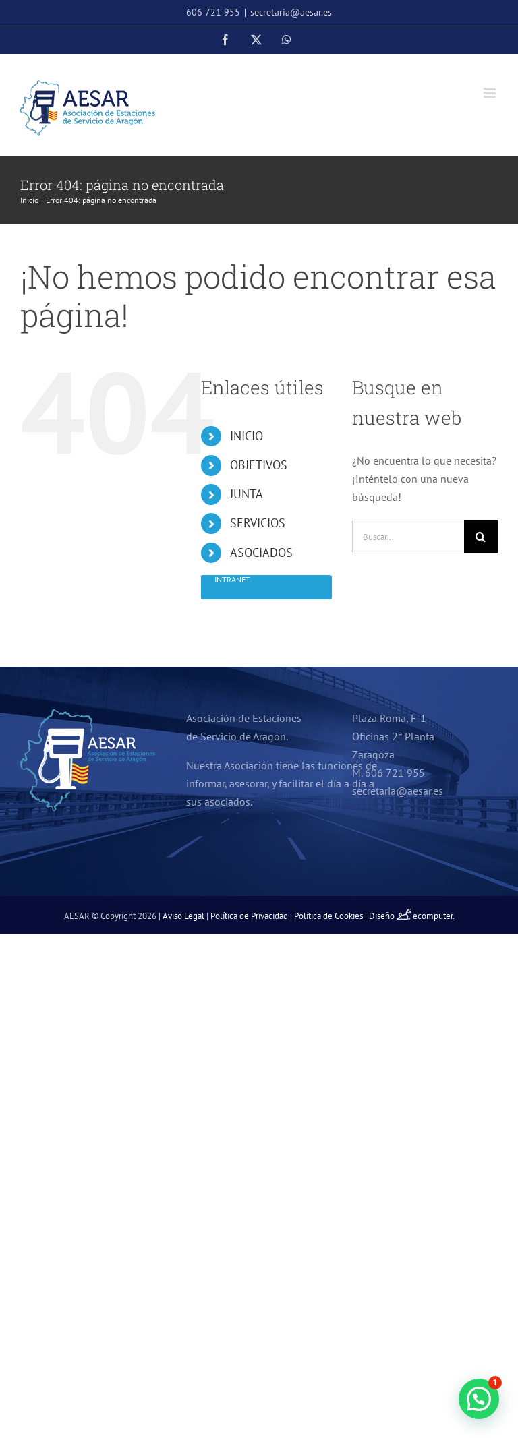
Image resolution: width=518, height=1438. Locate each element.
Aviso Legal (183, 916)
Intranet (232, 579)
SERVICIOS (257, 523)
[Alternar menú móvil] (491, 93)
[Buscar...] (408, 536)
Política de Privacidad (249, 916)
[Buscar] (481, 536)
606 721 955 (213, 12)
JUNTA (246, 494)
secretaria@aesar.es (291, 12)
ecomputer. (434, 916)
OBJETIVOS (258, 465)
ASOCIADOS (261, 552)
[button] (479, 1399)
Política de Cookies (328, 916)
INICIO (246, 436)
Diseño (391, 916)
